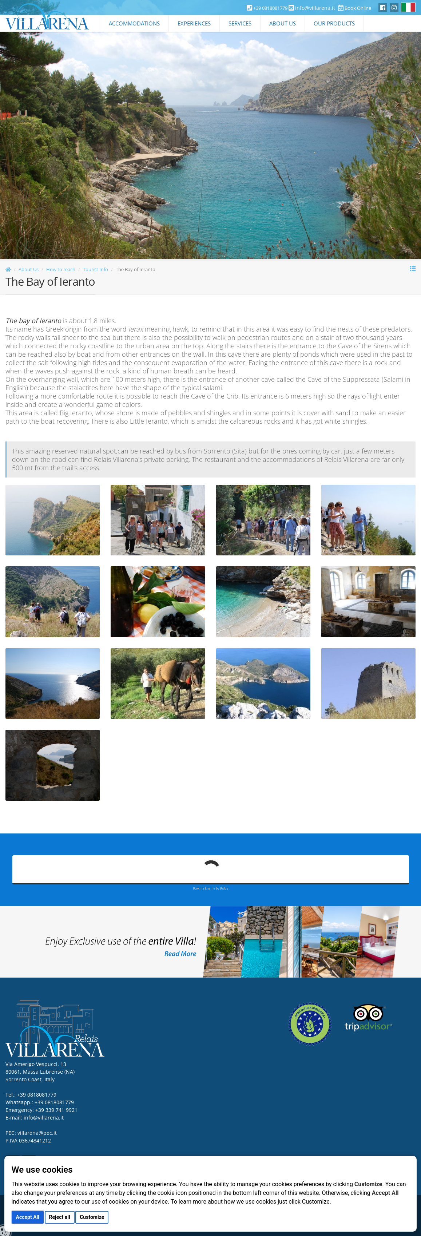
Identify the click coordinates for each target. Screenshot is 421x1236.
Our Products (334, 23)
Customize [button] (92, 1217)
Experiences (194, 23)
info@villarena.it (315, 7)
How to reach (60, 269)
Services (240, 23)
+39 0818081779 (54, 1102)
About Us (282, 23)
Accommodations (134, 23)
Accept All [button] (27, 1217)
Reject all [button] (59, 1217)
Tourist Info (95, 269)
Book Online (354, 8)
